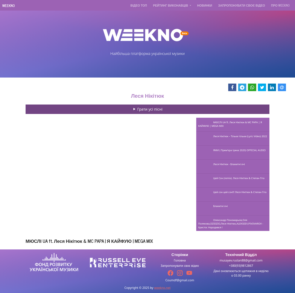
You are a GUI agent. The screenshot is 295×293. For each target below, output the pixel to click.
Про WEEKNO (280, 5)
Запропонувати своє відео (241, 5)
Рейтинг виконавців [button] (171, 5)
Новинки (204, 5)
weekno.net (162, 288)
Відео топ (138, 5)
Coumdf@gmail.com (179, 280)
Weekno (8, 5)
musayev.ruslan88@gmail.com (241, 260)
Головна (180, 260)
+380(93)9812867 (241, 266)
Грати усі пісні (147, 109)
